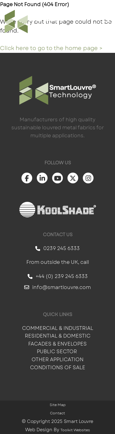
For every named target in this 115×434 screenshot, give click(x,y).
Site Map (58, 404)
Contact (57, 413)
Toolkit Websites (75, 430)
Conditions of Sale (57, 367)
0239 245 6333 (57, 248)
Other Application (57, 359)
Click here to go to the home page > (51, 48)
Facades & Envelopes (57, 343)
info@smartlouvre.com (57, 287)
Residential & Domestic (57, 335)
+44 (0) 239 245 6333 (58, 276)
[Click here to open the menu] (105, 21)
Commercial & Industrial (57, 328)
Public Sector (57, 351)
